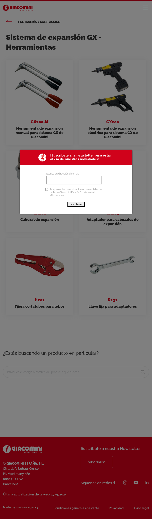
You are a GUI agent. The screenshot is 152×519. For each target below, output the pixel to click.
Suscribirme (76, 204)
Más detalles (57, 195)
